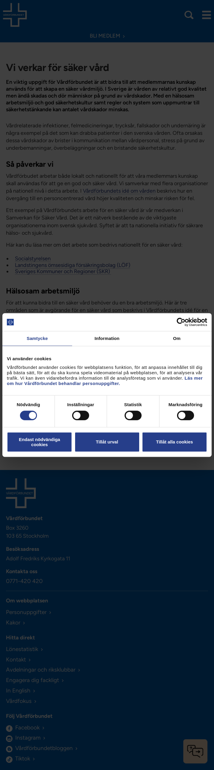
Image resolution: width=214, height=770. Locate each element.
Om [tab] (176, 338)
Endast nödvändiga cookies (39, 442)
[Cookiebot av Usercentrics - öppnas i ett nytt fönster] (181, 322)
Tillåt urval (107, 441)
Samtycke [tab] (37, 338)
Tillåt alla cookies (174, 441)
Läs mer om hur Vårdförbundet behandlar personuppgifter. (105, 380)
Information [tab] (107, 338)
